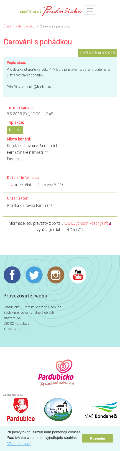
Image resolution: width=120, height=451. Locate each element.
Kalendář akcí (25, 26)
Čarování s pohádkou (55, 26)
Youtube (77, 275)
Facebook (12, 275)
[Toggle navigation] (90, 10)
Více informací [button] (19, 444)
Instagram (55, 275)
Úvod (7, 26)
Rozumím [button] (97, 438)
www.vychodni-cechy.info (86, 223)
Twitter (34, 275)
